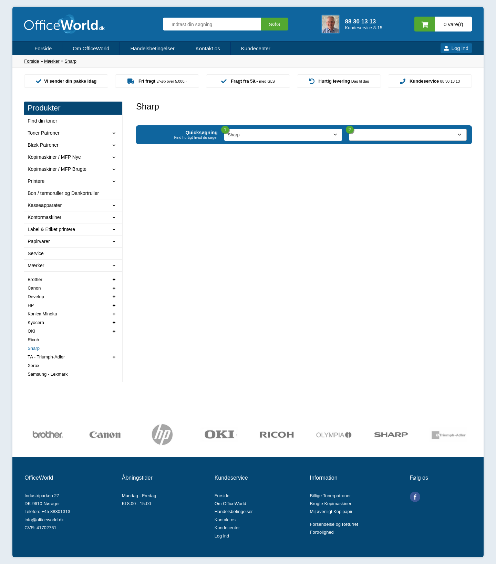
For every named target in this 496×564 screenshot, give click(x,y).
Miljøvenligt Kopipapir (331, 511)
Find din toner (42, 121)
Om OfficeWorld (91, 48)
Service (36, 253)
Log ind (460, 48)
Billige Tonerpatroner (330, 495)
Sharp (34, 348)
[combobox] (408, 135)
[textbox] (407, 135)
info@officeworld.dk (43, 519)
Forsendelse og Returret (334, 524)
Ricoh (33, 339)
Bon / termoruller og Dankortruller (63, 193)
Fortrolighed (321, 532)
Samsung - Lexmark (48, 374)
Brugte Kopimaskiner (330, 503)
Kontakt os (208, 48)
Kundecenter (255, 48)
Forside (43, 48)
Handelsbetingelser (152, 48)
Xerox (33, 365)
